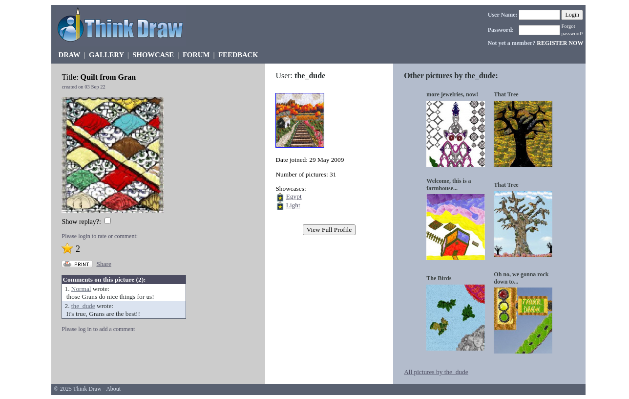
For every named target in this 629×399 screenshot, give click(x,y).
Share (103, 263)
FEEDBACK (238, 55)
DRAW (70, 55)
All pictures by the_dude (436, 372)
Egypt (294, 196)
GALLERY (106, 55)
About (113, 388)
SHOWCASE (153, 55)
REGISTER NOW (560, 43)
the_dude (83, 306)
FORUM (196, 55)
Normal (81, 288)
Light (293, 205)
